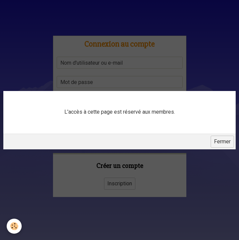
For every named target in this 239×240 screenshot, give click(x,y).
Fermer (222, 141)
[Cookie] (14, 226)
